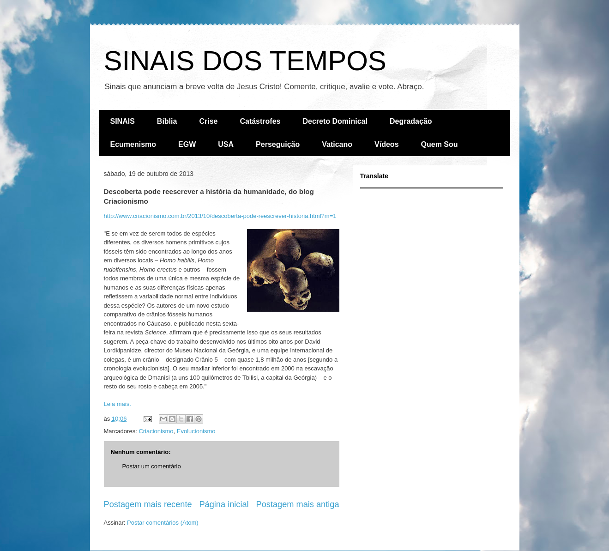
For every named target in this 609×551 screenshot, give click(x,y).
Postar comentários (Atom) (163, 522)
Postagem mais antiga (297, 504)
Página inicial (223, 504)
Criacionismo (156, 431)
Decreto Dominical (334, 121)
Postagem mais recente (148, 504)
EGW (187, 144)
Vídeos (386, 144)
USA (226, 144)
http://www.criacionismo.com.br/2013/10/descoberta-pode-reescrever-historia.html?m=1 (220, 215)
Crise (208, 121)
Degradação (411, 121)
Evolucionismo (196, 431)
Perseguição (278, 144)
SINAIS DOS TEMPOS (245, 60)
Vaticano (337, 144)
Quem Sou (439, 144)
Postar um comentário (151, 466)
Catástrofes (260, 121)
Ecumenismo (133, 144)
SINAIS (122, 121)
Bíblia (167, 121)
